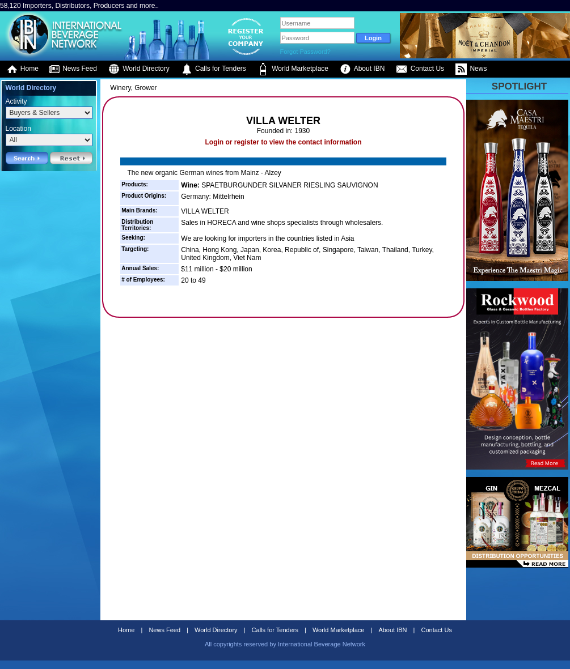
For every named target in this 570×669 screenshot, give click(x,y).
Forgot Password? (305, 51)
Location (18, 129)
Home (22, 69)
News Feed (72, 69)
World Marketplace (292, 69)
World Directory (139, 69)
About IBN (362, 69)
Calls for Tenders (213, 69)
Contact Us (420, 69)
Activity (16, 101)
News (471, 69)
